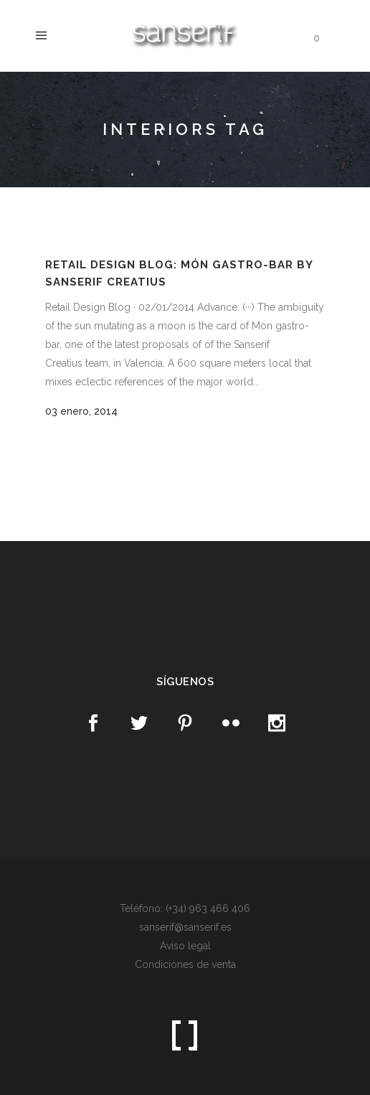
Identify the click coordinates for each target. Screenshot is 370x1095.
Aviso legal (185, 945)
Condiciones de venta (185, 964)
